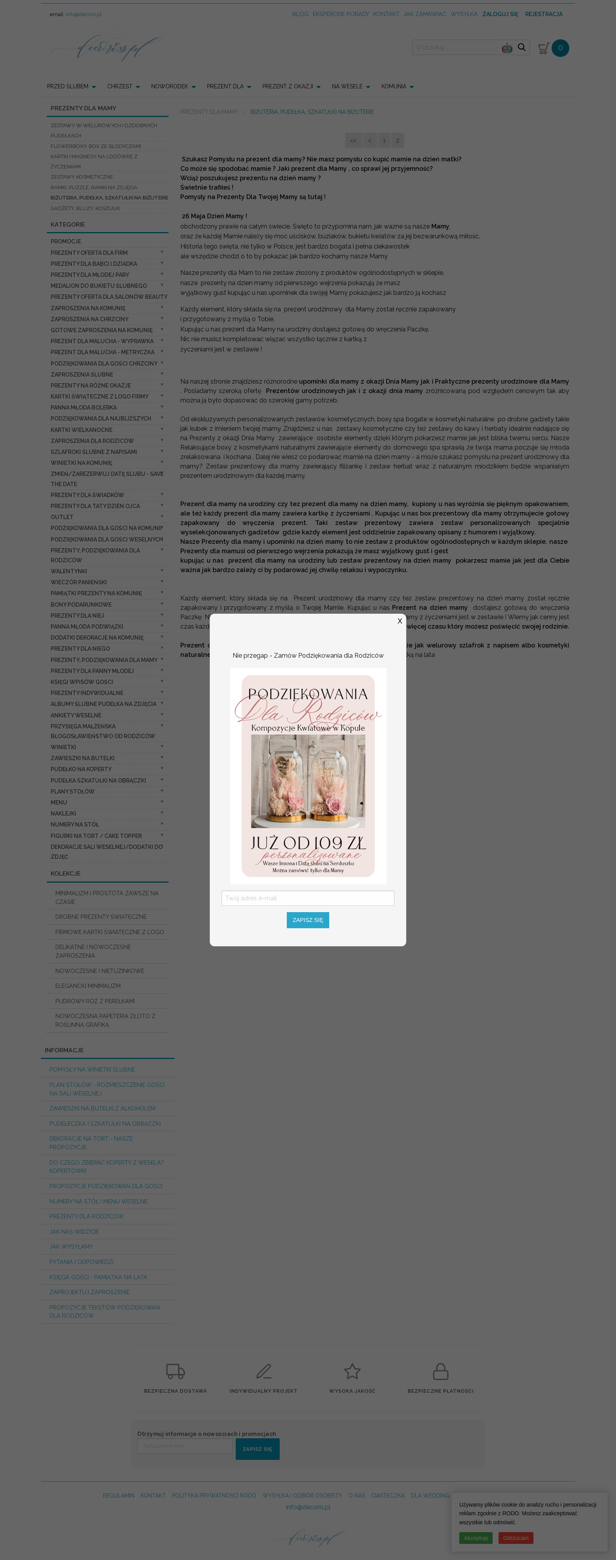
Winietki (63, 747)
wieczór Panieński (79, 582)
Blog (300, 14)
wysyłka (464, 14)
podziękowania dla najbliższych (101, 418)
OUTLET (62, 517)
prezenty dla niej (77, 616)
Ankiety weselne (76, 715)
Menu (59, 802)
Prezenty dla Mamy (209, 112)
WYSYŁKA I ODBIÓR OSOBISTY (302, 1495)
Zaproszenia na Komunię (88, 308)
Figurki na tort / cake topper (96, 836)
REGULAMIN (118, 1495)
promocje (66, 241)
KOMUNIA (393, 86)
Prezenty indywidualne (87, 693)
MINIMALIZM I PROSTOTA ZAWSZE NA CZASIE (107, 897)
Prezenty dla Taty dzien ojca (95, 506)
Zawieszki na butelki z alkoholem (102, 1108)
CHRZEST (119, 86)
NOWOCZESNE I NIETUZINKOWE (99, 970)
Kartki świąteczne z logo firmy (99, 396)
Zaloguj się (500, 14)
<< (354, 140)
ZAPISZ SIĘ (257, 1449)
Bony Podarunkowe (81, 605)
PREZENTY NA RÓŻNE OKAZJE (91, 385)
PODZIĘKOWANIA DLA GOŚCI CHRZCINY (104, 363)
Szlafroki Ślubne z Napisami (94, 452)
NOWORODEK (169, 86)
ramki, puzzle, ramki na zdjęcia (94, 187)
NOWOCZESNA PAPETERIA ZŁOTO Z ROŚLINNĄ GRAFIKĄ (105, 1020)
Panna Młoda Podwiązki (87, 627)
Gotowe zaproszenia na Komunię (101, 330)
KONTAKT (153, 1495)
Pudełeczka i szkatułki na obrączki (105, 1123)
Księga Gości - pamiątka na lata (98, 1277)
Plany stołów (73, 791)
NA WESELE (347, 86)
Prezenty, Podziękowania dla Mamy (104, 660)
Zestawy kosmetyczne (82, 177)
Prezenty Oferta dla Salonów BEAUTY (109, 297)
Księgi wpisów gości (82, 682)
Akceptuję (476, 1538)
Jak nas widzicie (74, 1231)
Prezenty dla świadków (87, 495)
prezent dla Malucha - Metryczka (102, 352)
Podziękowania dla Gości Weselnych (107, 539)
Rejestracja (544, 14)
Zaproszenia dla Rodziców (92, 441)
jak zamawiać (424, 14)
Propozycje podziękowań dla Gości (106, 1186)
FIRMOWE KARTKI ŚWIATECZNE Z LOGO (109, 932)
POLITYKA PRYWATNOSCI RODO (214, 1495)
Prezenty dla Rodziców (87, 1216)
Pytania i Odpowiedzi (82, 1261)
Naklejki (63, 813)
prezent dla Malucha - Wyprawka (102, 341)
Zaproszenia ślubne (82, 374)
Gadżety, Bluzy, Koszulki (85, 208)
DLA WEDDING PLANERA (443, 1495)
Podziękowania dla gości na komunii (106, 528)
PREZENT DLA (225, 86)
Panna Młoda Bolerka (84, 407)
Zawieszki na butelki (83, 758)
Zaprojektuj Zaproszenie (90, 1292)
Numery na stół (75, 824)
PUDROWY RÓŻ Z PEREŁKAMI (95, 1001)
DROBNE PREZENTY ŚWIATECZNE (101, 916)
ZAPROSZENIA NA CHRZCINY (89, 319)
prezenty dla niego (80, 649)
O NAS (356, 1495)
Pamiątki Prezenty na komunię (96, 593)
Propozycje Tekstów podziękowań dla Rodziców (105, 1311)
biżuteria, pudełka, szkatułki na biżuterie (109, 198)
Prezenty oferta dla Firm (89, 253)
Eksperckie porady (341, 14)
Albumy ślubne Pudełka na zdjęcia (103, 704)
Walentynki (69, 571)
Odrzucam (516, 1538)
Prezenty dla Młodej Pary (90, 275)
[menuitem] (74, 86)
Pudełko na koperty (81, 769)
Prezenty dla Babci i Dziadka (94, 264)
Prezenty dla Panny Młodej (92, 671)
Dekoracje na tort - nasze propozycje (91, 1142)
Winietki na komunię (81, 463)
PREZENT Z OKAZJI (287, 86)
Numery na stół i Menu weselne (99, 1201)
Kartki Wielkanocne (81, 430)
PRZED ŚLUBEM (67, 86)
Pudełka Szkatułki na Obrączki (98, 780)
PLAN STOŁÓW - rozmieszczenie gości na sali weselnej (107, 1089)
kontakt (386, 14)
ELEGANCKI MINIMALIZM (88, 985)
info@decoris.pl (84, 14)
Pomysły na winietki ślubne (92, 1069)
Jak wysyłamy (71, 1246)
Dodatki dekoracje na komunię (97, 638)
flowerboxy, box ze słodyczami (96, 146)
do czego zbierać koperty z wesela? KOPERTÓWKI (107, 1166)
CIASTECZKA (388, 1495)
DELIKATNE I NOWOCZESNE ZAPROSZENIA (93, 951)
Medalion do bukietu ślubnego (99, 286)
